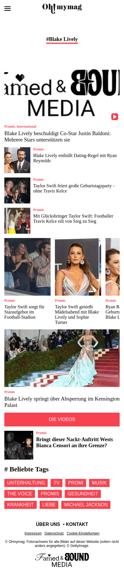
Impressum (33, 533)
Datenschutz (54, 533)
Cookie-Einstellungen (83, 533)
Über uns (48, 524)
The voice (19, 493)
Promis (50, 493)
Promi (75, 482)
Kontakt (77, 524)
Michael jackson (86, 504)
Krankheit (20, 504)
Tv (56, 482)
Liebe (48, 504)
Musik (99, 482)
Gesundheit (83, 493)
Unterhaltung (26, 482)
